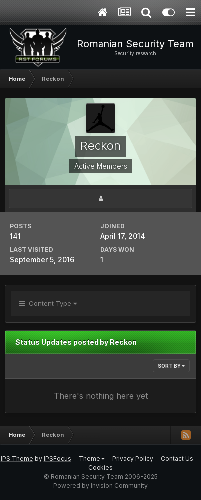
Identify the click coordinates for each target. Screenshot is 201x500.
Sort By (171, 366)
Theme (92, 458)
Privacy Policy (132, 458)
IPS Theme (17, 458)
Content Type (48, 303)
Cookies (100, 467)
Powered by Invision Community (100, 485)
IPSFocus (57, 458)
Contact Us (177, 458)
